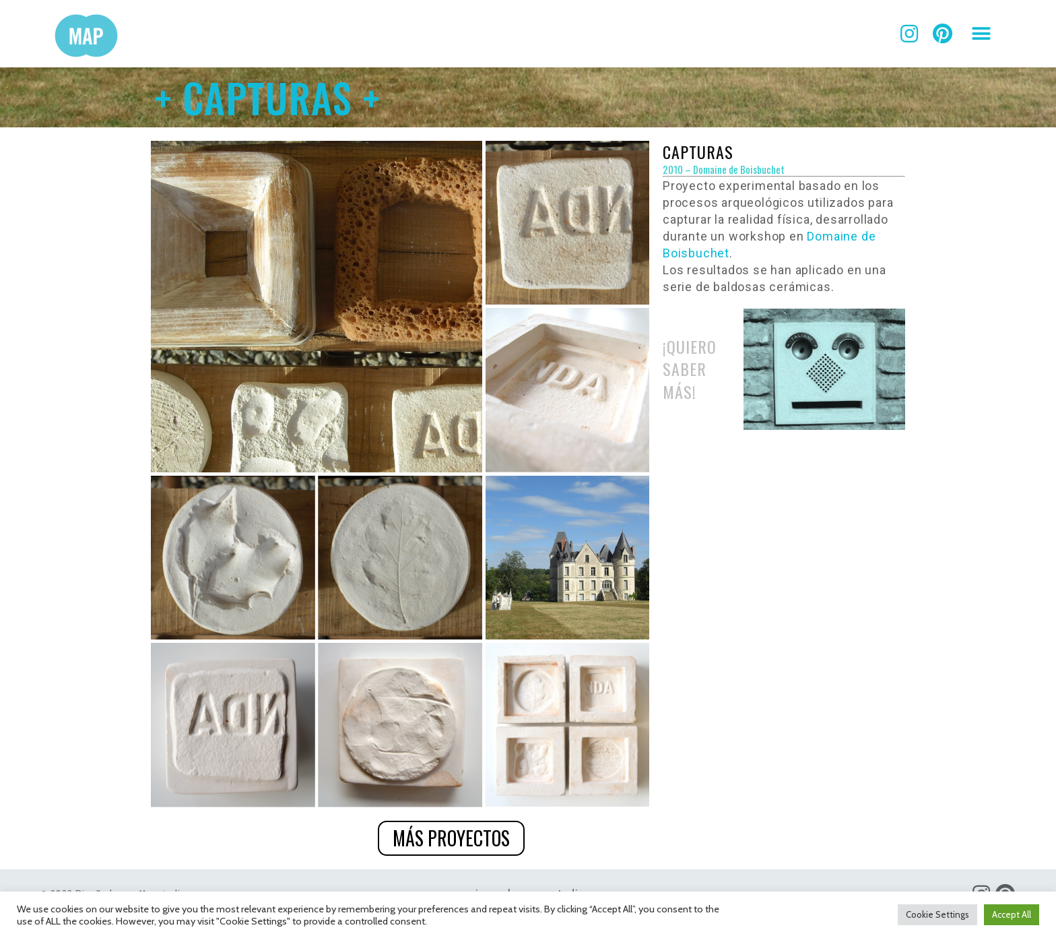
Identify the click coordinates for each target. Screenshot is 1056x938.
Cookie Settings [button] (937, 914)
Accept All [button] (1011, 914)
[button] (981, 34)
